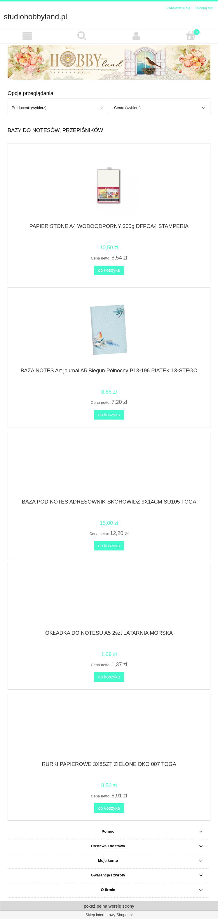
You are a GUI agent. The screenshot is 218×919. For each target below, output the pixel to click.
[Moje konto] (136, 36)
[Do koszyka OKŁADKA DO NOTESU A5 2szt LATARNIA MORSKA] (109, 677)
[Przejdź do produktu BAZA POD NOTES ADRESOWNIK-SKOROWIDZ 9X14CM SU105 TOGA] (109, 467)
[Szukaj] (82, 35)
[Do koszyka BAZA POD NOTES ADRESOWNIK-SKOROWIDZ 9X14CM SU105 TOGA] (109, 546)
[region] (109, 62)
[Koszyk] (190, 35)
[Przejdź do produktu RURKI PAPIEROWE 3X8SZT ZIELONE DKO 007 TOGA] (109, 730)
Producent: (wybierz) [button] (29, 108)
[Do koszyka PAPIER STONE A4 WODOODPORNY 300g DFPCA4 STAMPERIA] (109, 270)
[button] (27, 36)
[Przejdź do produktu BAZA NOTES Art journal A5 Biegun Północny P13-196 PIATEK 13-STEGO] (109, 329)
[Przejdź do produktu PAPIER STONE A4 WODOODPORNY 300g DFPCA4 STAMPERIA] (109, 185)
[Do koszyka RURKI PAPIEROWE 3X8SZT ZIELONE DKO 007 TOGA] (109, 808)
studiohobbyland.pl (35, 16)
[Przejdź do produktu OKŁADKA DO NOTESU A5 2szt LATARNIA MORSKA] (109, 598)
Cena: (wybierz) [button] (127, 108)
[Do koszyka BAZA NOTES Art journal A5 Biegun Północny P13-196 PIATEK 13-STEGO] (109, 415)
